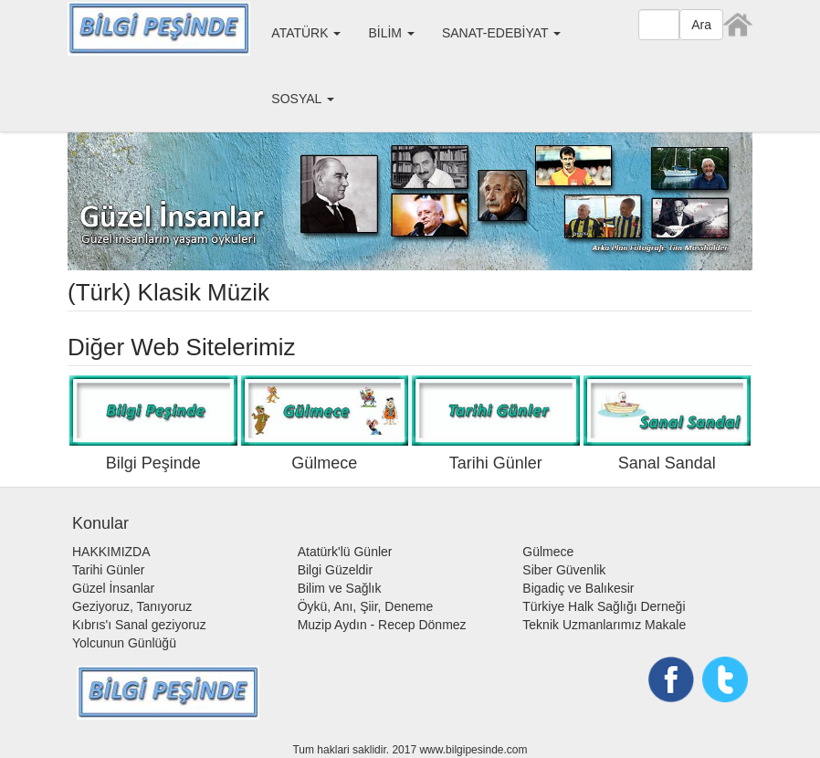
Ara (701, 24)
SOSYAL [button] (302, 98)
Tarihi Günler (108, 570)
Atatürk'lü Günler (345, 551)
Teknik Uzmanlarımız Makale (604, 624)
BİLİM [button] (391, 33)
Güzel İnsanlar (113, 588)
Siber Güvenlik (563, 570)
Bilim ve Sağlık (340, 588)
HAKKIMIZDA (111, 551)
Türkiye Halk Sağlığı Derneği (603, 606)
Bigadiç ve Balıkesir (578, 588)
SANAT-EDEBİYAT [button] (501, 33)
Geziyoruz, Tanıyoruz (132, 606)
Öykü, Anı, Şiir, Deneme (366, 606)
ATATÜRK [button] (306, 33)
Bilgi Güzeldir (335, 570)
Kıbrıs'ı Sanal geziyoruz (139, 624)
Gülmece (547, 551)
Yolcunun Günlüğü (124, 643)
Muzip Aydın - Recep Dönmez (382, 624)
